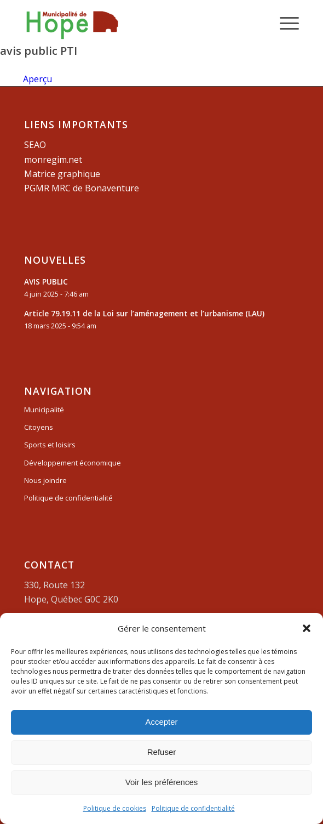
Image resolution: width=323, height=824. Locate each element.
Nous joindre (45, 480)
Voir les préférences (161, 782)
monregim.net (53, 160)
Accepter (161, 721)
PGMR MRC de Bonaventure (81, 188)
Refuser (161, 752)
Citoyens (38, 427)
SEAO (35, 145)
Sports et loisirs (50, 445)
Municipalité (44, 409)
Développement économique (72, 463)
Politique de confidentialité (193, 808)
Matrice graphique (62, 174)
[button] (306, 628)
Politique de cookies (114, 808)
